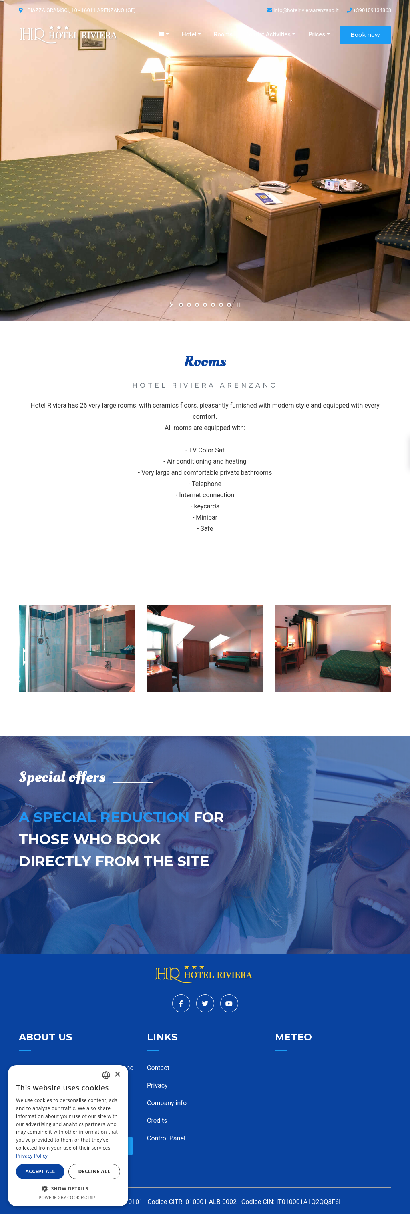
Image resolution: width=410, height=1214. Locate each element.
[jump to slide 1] (181, 305)
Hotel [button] (189, 34)
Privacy (157, 1085)
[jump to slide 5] (213, 305)
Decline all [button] (94, 1171)
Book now (365, 34)
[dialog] (68, 1135)
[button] (163, 34)
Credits (157, 1120)
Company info (167, 1103)
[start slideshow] (172, 305)
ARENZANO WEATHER (333, 1093)
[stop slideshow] (238, 305)
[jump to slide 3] (197, 305)
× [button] (117, 1075)
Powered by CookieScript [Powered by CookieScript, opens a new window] (68, 1197)
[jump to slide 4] (205, 305)
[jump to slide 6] (221, 305)
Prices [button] (316, 34)
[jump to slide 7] (229, 305)
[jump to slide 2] (189, 305)
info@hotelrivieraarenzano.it (303, 10)
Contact (158, 1068)
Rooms (223, 34)
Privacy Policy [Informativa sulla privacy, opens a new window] (32, 1155)
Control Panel (166, 1138)
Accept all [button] (40, 1171)
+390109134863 (369, 10)
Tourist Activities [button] (268, 34)
